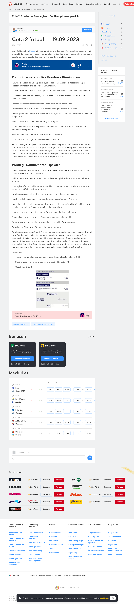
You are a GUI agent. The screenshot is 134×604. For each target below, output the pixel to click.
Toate (91, 336)
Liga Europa (73, 552)
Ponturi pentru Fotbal (21, 324)
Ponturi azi (53, 537)
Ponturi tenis (54, 552)
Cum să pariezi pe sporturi (95, 542)
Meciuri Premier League (75, 557)
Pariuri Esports (15, 554)
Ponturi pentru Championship (43, 324)
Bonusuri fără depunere (14, 563)
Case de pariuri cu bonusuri (16, 540)
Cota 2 (51, 549)
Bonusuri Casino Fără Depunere (35, 559)
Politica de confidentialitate (115, 550)
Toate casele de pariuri (15, 534)
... (114, 3)
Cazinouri (45, 4)
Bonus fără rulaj (35, 551)
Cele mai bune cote (17, 551)
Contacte (112, 541)
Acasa (11, 10)
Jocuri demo (68, 4)
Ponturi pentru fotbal (109, 118)
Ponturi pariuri (20, 10)
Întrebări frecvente (96, 551)
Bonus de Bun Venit (37, 543)
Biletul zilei (53, 541)
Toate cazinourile (36, 533)
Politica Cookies (115, 554)
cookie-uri (104, 598)
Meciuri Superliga (75, 541)
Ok (113, 598)
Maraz (32, 51)
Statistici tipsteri (108, 56)
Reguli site (112, 545)
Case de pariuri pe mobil (16, 546)
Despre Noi (113, 533)
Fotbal (29, 10)
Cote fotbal (73, 537)
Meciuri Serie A (74, 549)
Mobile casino (34, 554)
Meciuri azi (72, 533)
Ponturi (79, 4)
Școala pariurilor (95, 537)
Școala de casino (95, 547)
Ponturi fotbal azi (56, 545)
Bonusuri (56, 4)
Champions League (76, 545)
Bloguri (107, 4)
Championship (39, 10)
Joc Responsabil (115, 537)
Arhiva (104, 60)
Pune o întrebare (95, 554)
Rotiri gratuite (35, 547)
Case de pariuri (32, 4)
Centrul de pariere (93, 4)
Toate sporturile (108, 16)
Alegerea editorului (96, 533)
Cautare (119, 4)
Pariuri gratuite (15, 558)
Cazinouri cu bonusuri (34, 538)
